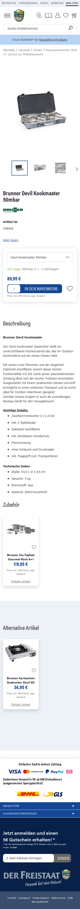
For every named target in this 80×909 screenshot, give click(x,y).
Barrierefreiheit (40, 901)
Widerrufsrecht (41, 898)
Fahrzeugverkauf (28, 3)
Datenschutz (58, 898)
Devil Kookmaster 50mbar (29, 257)
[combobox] (40, 28)
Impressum (24, 898)
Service (44, 3)
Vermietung (57, 3)
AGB (70, 898)
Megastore (40, 806)
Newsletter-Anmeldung (53, 39)
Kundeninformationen (40, 814)
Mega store (72, 3)
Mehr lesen (10, 240)
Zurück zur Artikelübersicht (23, 54)
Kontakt (11, 898)
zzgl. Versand (38, 296)
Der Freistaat (9, 3)
